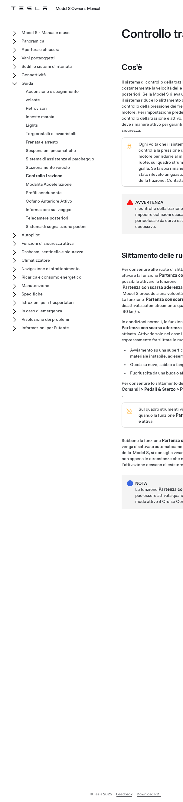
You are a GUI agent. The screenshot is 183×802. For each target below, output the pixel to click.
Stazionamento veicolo (48, 167)
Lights (32, 125)
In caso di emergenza (41, 310)
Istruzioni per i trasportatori (47, 302)
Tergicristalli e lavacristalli (51, 133)
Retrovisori (36, 108)
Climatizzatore (35, 260)
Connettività (33, 74)
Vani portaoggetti (38, 57)
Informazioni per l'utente (45, 327)
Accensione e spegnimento (52, 91)
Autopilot (30, 234)
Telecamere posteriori (47, 218)
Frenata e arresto (42, 142)
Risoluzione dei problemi (45, 319)
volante (33, 99)
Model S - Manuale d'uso (45, 32)
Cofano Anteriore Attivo (49, 201)
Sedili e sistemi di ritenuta (46, 66)
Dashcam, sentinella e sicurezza (52, 251)
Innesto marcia (40, 116)
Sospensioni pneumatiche (51, 150)
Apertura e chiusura (40, 49)
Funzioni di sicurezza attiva (47, 243)
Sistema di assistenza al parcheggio (60, 158)
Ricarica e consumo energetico (51, 277)
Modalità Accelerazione (49, 184)
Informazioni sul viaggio (48, 209)
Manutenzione (35, 285)
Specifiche (32, 294)
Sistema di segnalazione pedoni (56, 226)
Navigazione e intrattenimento (50, 268)
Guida (27, 83)
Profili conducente (44, 192)
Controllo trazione (44, 175)
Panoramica (32, 41)
